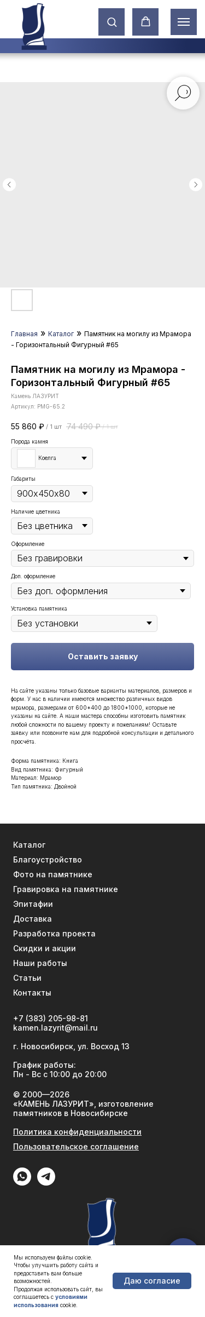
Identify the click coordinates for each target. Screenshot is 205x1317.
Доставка (32, 918)
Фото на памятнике (52, 874)
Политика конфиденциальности (77, 1131)
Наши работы (40, 963)
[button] (112, 21)
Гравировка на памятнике (65, 889)
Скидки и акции (44, 948)
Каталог (61, 334)
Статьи (27, 977)
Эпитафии (33, 903)
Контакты (32, 992)
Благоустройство (47, 859)
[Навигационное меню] (184, 22)
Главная (24, 334)
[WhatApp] (22, 1182)
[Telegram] (46, 1182)
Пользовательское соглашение (76, 1146)
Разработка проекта (54, 933)
